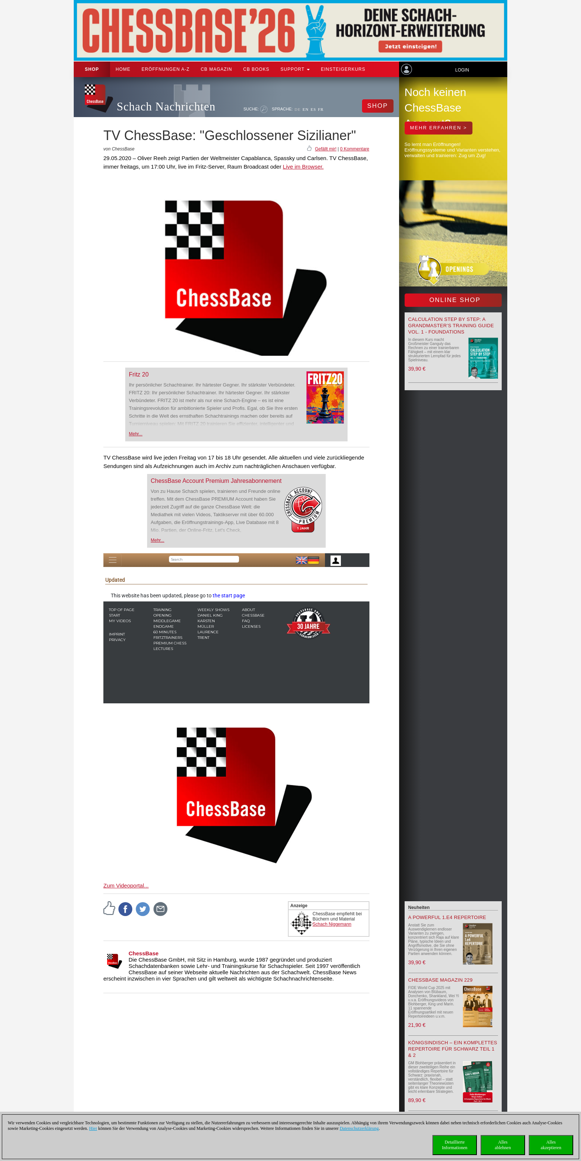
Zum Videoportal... (126, 885)
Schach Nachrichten (166, 106)
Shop (92, 69)
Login (462, 70)
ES (313, 109)
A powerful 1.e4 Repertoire (447, 917)
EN (305, 109)
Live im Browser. (303, 166)
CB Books (256, 69)
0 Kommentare (354, 149)
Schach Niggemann (332, 924)
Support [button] (295, 69)
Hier (93, 1128)
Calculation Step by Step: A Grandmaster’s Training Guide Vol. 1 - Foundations (451, 325)
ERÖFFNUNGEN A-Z (166, 69)
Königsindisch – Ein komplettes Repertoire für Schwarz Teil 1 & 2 (452, 1049)
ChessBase (144, 953)
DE (298, 109)
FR (320, 109)
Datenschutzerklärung (359, 1128)
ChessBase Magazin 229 (440, 980)
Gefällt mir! (325, 149)
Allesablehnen (503, 1145)
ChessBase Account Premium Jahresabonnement (216, 481)
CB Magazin (216, 69)
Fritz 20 (139, 374)
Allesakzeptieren (551, 1145)
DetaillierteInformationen (455, 1145)
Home (123, 69)
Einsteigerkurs (343, 69)
